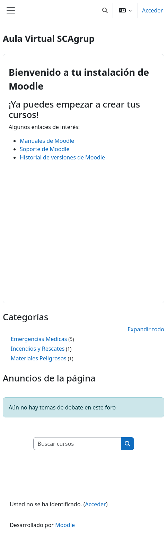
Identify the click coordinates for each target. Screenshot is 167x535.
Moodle (65, 525)
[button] (105, 10)
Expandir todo (146, 329)
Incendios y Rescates (37, 348)
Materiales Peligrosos (39, 358)
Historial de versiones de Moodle (62, 157)
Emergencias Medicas (39, 339)
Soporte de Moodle (44, 149)
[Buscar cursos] (77, 443)
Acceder (152, 10)
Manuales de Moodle (47, 141)
